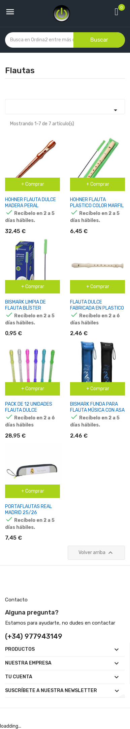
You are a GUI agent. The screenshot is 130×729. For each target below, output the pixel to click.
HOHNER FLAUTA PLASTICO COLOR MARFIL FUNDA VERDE (97, 206)
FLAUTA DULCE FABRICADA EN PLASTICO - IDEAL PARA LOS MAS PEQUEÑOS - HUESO (97, 311)
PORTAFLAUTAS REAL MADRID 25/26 (28, 509)
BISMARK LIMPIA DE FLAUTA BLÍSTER (25, 305)
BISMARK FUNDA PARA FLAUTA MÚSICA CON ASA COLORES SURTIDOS (97, 410)
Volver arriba (96, 553)
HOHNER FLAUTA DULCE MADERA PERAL (30, 203)
